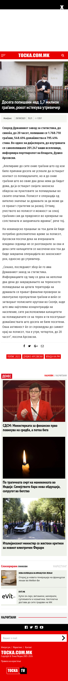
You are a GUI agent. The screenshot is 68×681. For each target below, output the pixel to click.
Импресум (5, 647)
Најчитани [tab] (61, 375)
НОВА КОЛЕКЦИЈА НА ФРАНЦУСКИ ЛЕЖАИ (35, 573)
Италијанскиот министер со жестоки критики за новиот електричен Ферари (33, 545)
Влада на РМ (53, 356)
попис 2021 (13, 356)
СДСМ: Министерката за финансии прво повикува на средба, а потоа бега (30, 427)
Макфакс (8, 118)
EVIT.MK (22, 591)
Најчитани (8, 617)
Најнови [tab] (49, 375)
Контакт (28, 647)
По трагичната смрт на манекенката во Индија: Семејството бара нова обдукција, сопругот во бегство (31, 486)
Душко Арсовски (33, 356)
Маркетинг (17, 647)
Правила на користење (11, 661)
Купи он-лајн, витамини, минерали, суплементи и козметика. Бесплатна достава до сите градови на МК (38, 599)
